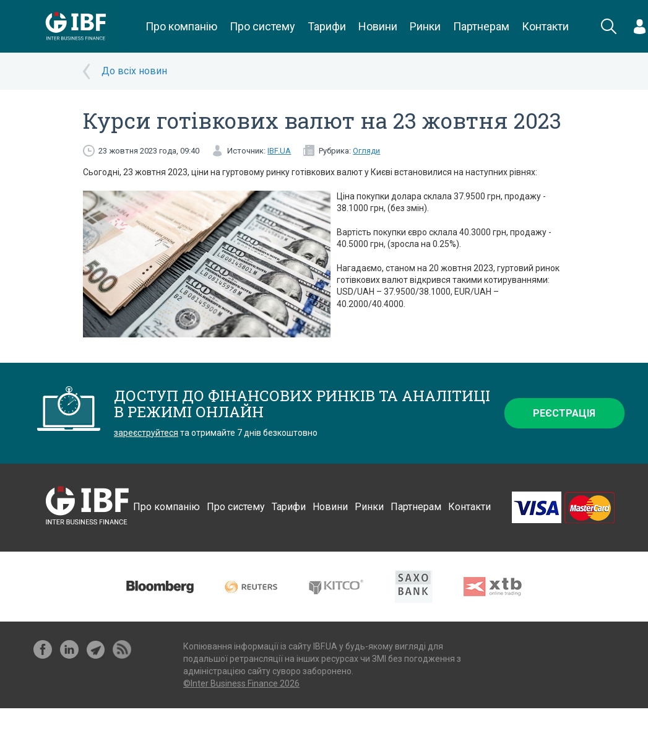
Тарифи (327, 26)
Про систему (262, 26)
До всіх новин (134, 71)
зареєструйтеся (146, 433)
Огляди (366, 150)
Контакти (545, 26)
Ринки (425, 26)
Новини (377, 26)
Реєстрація (564, 413)
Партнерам (481, 26)
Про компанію (181, 26)
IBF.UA (279, 150)
